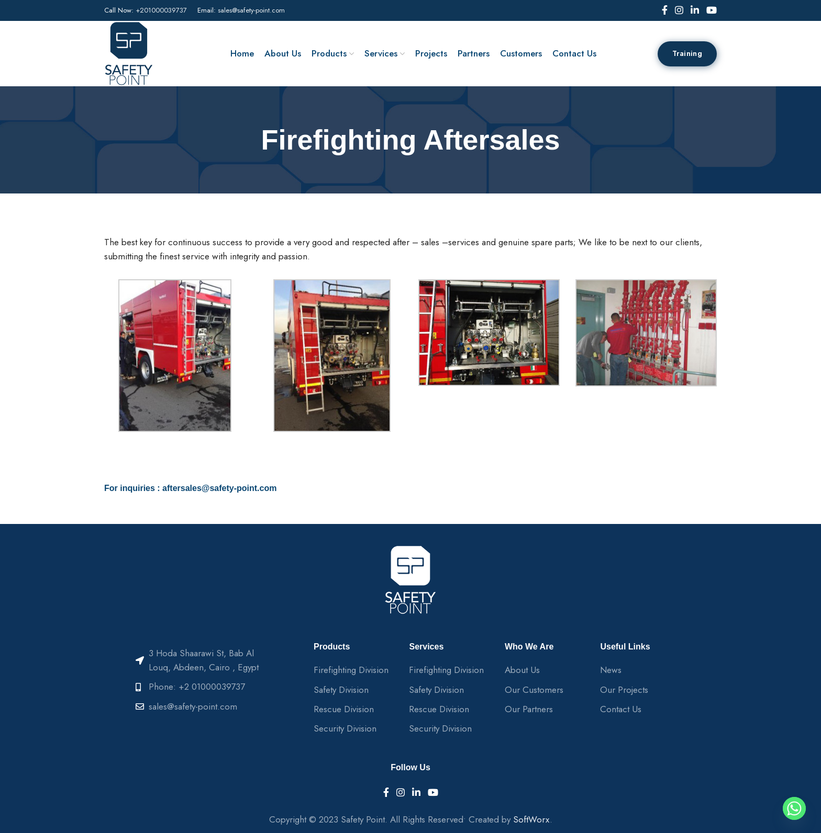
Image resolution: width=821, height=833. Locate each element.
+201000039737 (161, 10)
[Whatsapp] (794, 808)
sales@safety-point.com (251, 10)
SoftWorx (531, 819)
